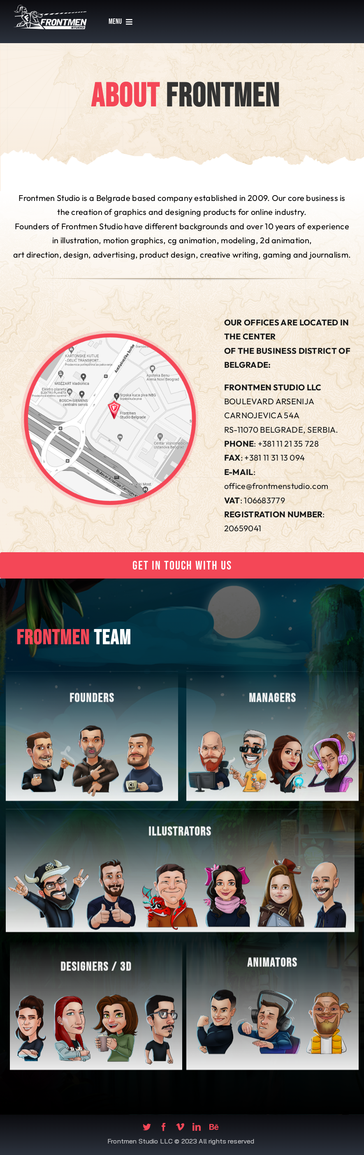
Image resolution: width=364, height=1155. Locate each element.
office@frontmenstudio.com (276, 486)
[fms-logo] (49, 6)
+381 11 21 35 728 (288, 443)
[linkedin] (196, 1127)
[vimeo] (180, 1127)
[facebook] (164, 1127)
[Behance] (214, 1127)
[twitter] (147, 1127)
